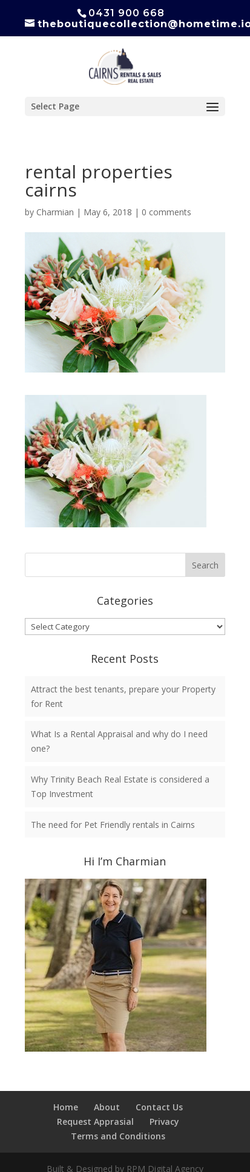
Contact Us (159, 1107)
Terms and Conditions (118, 1136)
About (107, 1107)
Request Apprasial (95, 1121)
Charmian (55, 212)
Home (65, 1107)
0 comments (166, 212)
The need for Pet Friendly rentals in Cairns (113, 824)
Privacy (164, 1121)
